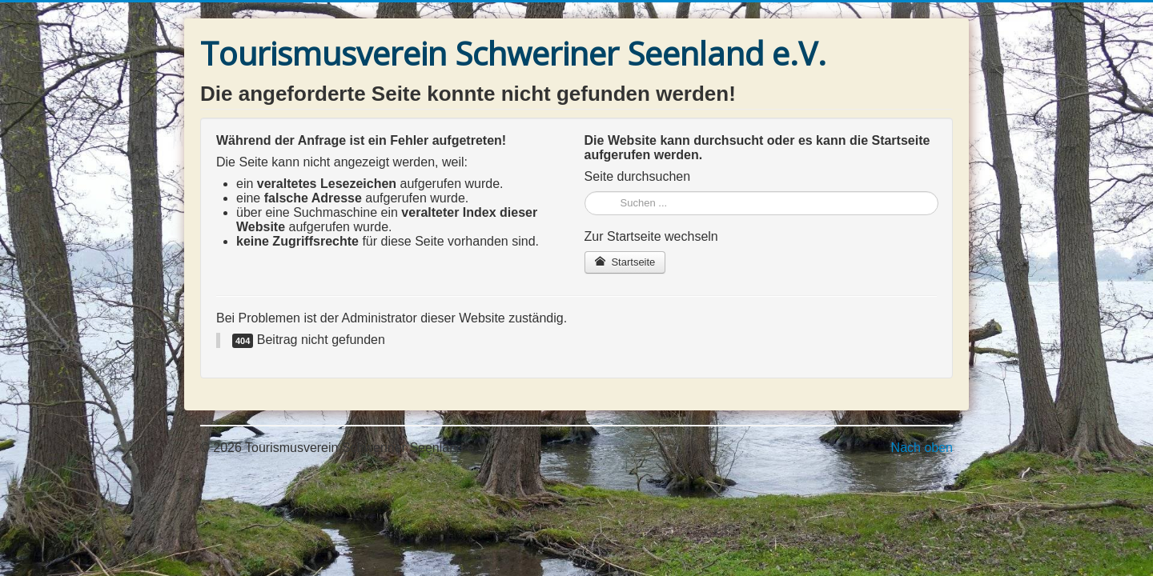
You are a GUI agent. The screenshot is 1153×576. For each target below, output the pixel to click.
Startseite (625, 262)
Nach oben (922, 447)
